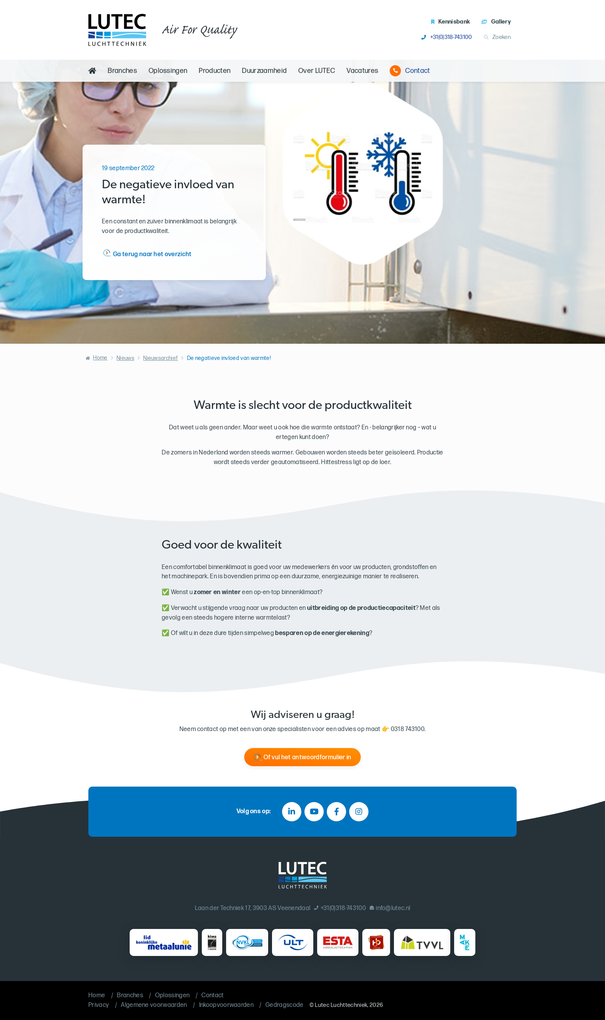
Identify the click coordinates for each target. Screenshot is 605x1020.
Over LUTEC (316, 71)
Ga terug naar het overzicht (152, 254)
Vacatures (362, 71)
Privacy (98, 1005)
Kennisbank (450, 22)
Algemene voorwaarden (154, 1005)
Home (100, 358)
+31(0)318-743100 (446, 37)
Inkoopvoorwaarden (226, 1005)
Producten (214, 71)
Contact (410, 70)
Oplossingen (168, 71)
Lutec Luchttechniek (341, 1005)
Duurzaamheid (264, 71)
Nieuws (125, 358)
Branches (122, 71)
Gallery (496, 22)
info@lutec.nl (390, 908)
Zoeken (497, 37)
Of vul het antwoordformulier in (308, 757)
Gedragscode (284, 1005)
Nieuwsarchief (160, 358)
